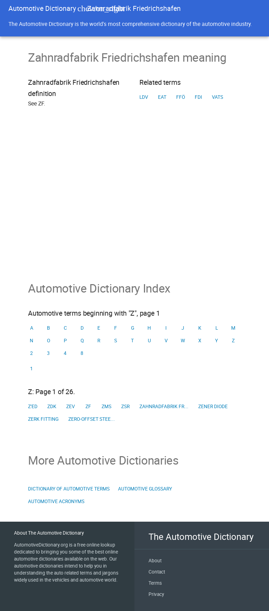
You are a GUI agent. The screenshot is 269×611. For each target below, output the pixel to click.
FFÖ (180, 97)
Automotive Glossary (145, 489)
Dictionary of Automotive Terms (69, 489)
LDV (143, 97)
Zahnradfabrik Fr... (163, 406)
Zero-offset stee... (91, 419)
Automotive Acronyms (56, 501)
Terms (155, 583)
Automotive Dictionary (42, 8)
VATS (217, 97)
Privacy (156, 594)
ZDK (51, 406)
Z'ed (32, 406)
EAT (162, 97)
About (155, 560)
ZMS (106, 406)
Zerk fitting (43, 419)
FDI (198, 97)
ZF (88, 406)
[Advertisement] (134, 204)
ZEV (70, 406)
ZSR (125, 406)
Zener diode (213, 406)
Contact (157, 572)
